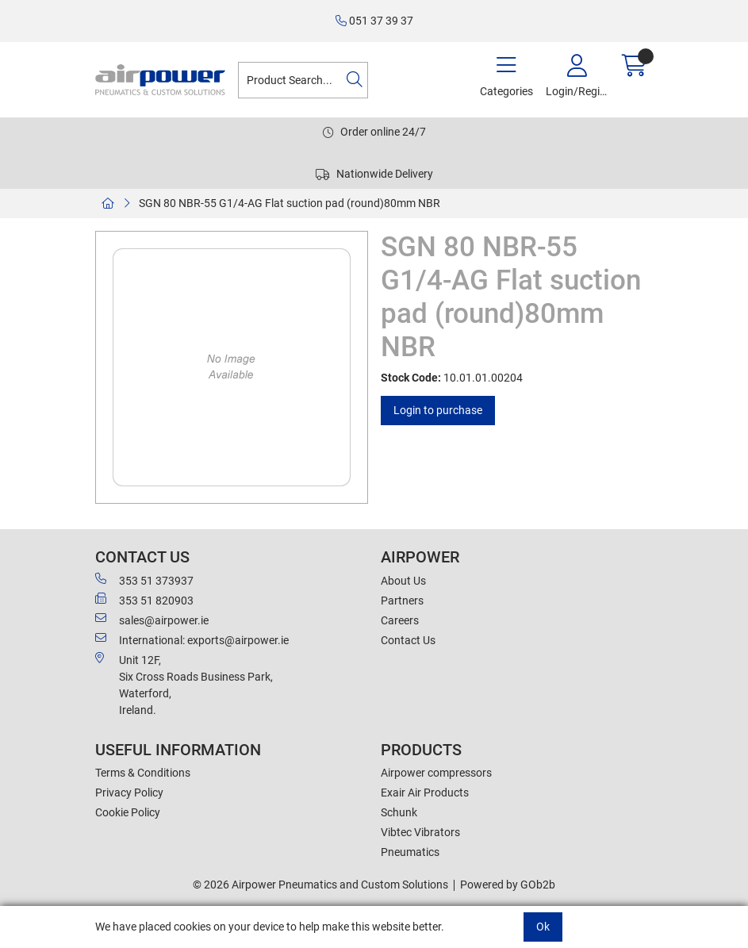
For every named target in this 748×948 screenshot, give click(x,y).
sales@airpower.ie (152, 619)
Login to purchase (437, 410)
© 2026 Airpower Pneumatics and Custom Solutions (320, 884)
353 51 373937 (144, 580)
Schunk (399, 812)
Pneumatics (410, 852)
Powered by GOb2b (507, 884)
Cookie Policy (127, 812)
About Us (403, 580)
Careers (400, 620)
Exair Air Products (425, 792)
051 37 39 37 (374, 20)
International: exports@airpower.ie (192, 639)
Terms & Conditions (142, 772)
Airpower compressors (436, 772)
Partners (402, 600)
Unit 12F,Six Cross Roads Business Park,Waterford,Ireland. (184, 684)
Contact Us (408, 640)
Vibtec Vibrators (420, 832)
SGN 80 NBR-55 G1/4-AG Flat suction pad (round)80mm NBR (289, 203)
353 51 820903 (144, 600)
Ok (543, 926)
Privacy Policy (129, 792)
